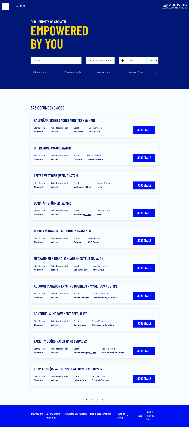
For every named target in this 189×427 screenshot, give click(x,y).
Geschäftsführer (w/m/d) (53, 203)
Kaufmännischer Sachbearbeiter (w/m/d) (64, 120)
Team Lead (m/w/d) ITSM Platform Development (69, 369)
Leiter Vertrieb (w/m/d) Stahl (56, 175)
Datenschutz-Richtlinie (53, 416)
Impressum (37, 414)
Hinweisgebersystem (75, 414)
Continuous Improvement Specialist (60, 313)
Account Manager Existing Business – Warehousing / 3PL (76, 286)
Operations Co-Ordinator (52, 148)
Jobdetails (144, 130)
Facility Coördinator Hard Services (60, 341)
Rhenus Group (142, 416)
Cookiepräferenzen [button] (124, 414)
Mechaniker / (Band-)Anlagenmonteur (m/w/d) (68, 258)
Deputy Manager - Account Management (63, 230)
